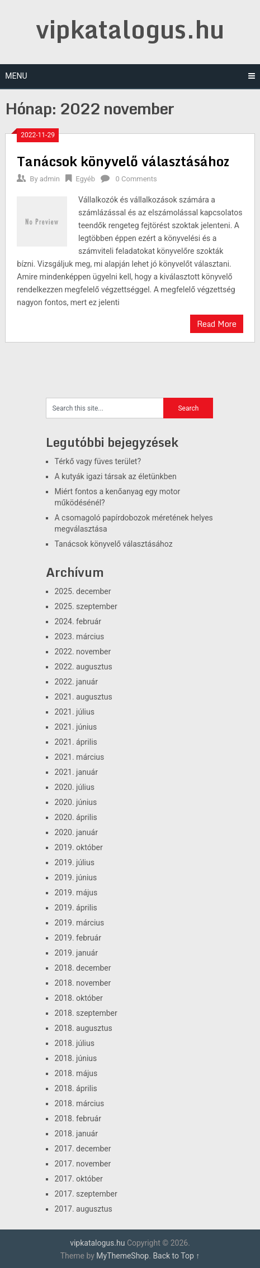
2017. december (82, 1148)
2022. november (82, 651)
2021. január (75, 772)
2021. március (79, 757)
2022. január (75, 681)
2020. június (75, 802)
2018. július (74, 1043)
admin (50, 179)
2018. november (82, 982)
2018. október (78, 998)
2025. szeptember (85, 606)
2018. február (77, 1118)
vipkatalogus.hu (130, 29)
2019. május (75, 892)
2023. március (79, 636)
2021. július (74, 711)
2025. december (82, 591)
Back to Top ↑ (176, 1255)
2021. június (75, 726)
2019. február (77, 937)
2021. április (75, 741)
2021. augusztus (83, 696)
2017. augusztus (83, 1208)
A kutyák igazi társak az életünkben (115, 476)
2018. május (75, 1073)
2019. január (75, 952)
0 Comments (136, 179)
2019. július (74, 862)
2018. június (75, 1058)
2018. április (75, 1088)
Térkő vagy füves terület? (97, 461)
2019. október (78, 847)
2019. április (75, 907)
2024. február (77, 621)
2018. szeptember (85, 1013)
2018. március (79, 1103)
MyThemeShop (122, 1255)
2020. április (75, 817)
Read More (217, 323)
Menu (16, 75)
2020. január (75, 832)
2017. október (78, 1178)
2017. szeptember (85, 1193)
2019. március (79, 922)
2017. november (82, 1163)
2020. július (74, 787)
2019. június (75, 877)
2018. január (75, 1133)
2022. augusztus (83, 666)
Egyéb (85, 179)
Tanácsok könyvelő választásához (123, 161)
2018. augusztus (83, 1028)
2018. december (82, 967)
